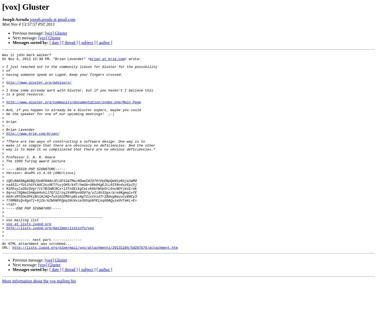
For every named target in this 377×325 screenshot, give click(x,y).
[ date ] (55, 42)
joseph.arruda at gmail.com (52, 19)
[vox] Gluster (56, 33)
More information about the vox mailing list (39, 320)
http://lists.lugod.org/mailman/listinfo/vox (50, 263)
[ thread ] (70, 42)
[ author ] (104, 42)
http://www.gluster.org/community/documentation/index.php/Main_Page (73, 112)
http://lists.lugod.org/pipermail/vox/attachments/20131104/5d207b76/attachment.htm (95, 286)
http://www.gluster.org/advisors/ (39, 88)
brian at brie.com (107, 60)
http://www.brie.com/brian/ (32, 150)
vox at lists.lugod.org (28, 258)
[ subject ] (87, 42)
